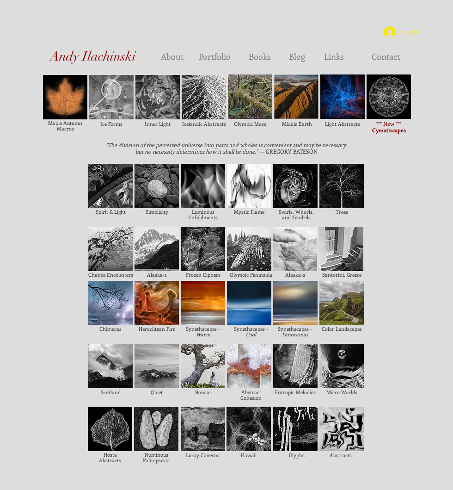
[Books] (259, 57)
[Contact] (385, 57)
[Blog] (296, 57)
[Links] (333, 57)
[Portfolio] (214, 57)
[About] (169, 57)
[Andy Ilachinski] (93, 57)
